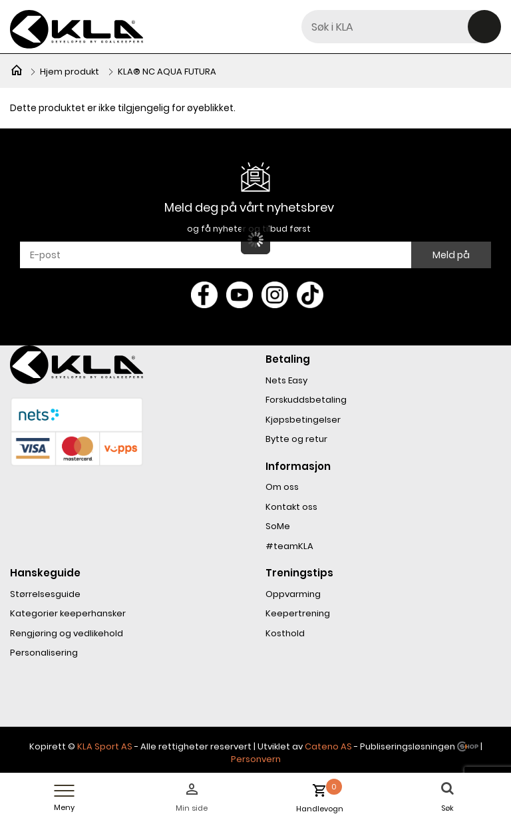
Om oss (282, 487)
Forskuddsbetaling (306, 399)
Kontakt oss (291, 507)
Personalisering (44, 652)
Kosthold (285, 633)
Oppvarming (293, 594)
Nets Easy (286, 380)
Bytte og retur (296, 439)
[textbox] (401, 26)
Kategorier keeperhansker (68, 613)
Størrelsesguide (45, 594)
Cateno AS (328, 746)
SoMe (277, 526)
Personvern (256, 759)
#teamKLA (289, 546)
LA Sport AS (107, 746)
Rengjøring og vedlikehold (66, 633)
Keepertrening (297, 613)
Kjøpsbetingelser (303, 419)
